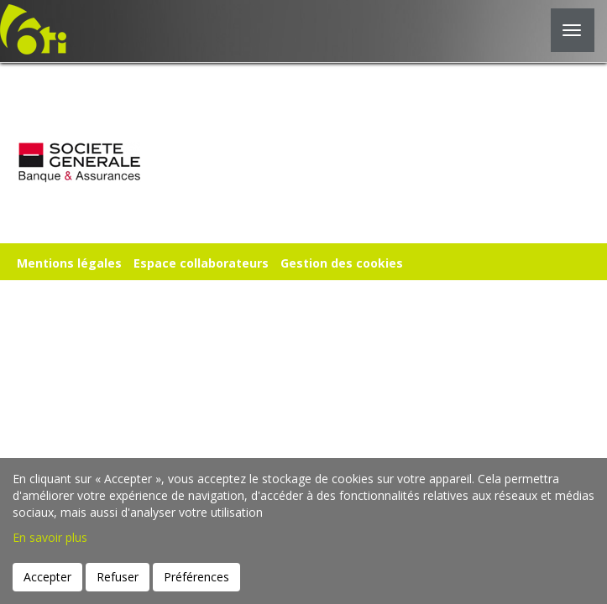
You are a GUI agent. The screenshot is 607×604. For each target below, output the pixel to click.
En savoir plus (50, 537)
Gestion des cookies (341, 263)
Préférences (196, 577)
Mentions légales (69, 263)
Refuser (118, 577)
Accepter (47, 577)
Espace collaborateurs (201, 263)
